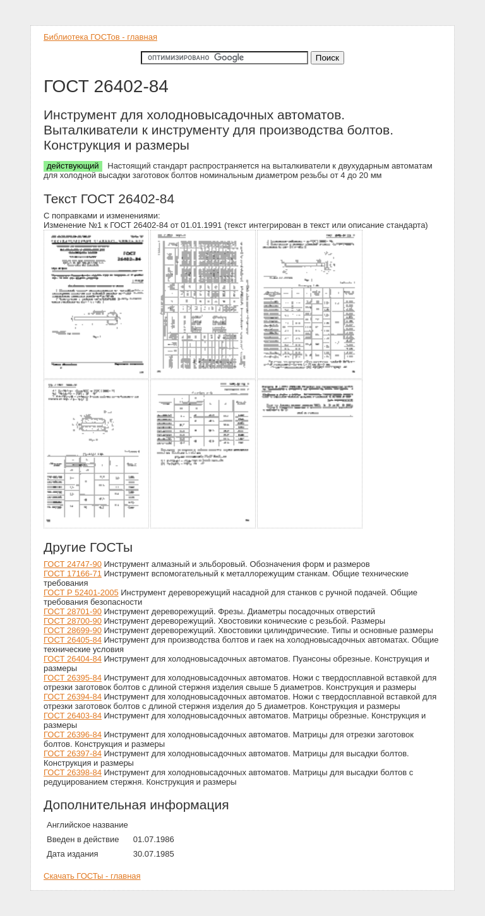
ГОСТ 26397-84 (73, 753)
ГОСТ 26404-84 (73, 658)
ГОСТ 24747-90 (73, 564)
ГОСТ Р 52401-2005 (81, 592)
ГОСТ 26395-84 (73, 677)
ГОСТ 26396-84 (73, 734)
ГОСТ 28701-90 (73, 611)
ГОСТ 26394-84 (73, 696)
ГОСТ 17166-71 (73, 573)
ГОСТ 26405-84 (73, 640)
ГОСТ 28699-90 (73, 630)
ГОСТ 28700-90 (73, 621)
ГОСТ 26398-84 (73, 772)
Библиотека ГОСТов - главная (100, 37)
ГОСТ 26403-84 (73, 715)
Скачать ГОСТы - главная (92, 876)
